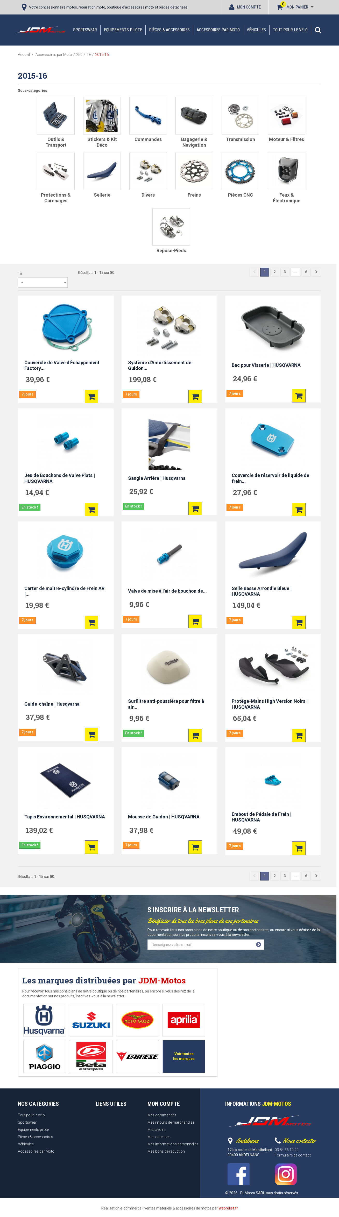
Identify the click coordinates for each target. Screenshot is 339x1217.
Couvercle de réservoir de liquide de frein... (270, 478)
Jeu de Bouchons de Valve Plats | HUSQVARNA (59, 478)
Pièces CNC (240, 195)
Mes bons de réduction (166, 1151)
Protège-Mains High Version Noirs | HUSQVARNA (270, 704)
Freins (194, 195)
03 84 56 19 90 (287, 1150)
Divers (148, 195)
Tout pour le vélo (290, 29)
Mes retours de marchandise (170, 1122)
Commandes (148, 139)
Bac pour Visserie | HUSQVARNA (266, 365)
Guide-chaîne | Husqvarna (52, 704)
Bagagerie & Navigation (194, 142)
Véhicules (256, 29)
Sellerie (102, 195)
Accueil (24, 55)
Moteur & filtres (286, 139)
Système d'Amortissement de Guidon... (159, 365)
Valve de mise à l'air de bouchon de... (167, 591)
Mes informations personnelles (173, 1144)
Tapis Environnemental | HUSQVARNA (64, 816)
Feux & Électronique (286, 197)
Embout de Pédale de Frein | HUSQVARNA (261, 817)
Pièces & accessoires (169, 29)
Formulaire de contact (293, 1155)
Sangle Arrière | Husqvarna (157, 478)
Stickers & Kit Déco (102, 142)
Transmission (240, 139)
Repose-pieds (171, 250)
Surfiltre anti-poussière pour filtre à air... (166, 704)
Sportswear (85, 29)
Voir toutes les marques (184, 1056)
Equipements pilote (123, 29)
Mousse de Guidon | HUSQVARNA (164, 816)
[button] (318, 30)
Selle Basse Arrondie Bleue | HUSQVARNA (262, 591)
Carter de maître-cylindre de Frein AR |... (64, 591)
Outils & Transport (56, 142)
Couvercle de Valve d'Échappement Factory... (62, 365)
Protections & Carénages (56, 197)
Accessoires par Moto (218, 29)
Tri (20, 273)
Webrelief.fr (228, 1208)
